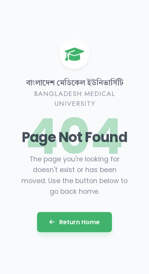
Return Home (74, 221)
